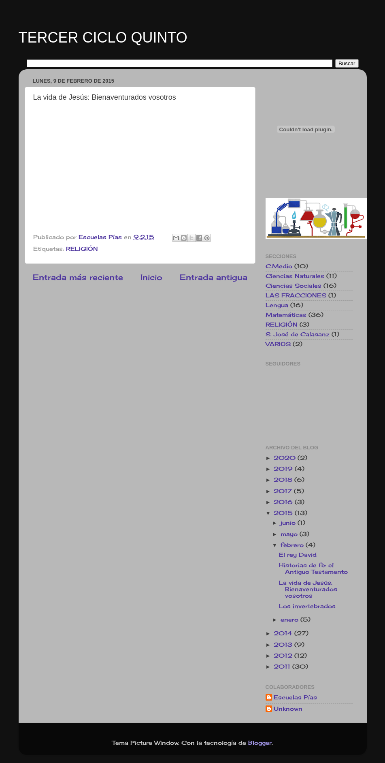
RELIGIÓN (82, 249)
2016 (284, 502)
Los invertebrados (307, 606)
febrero (293, 545)
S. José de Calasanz (298, 334)
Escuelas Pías (295, 697)
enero (290, 619)
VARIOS (278, 344)
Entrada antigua (213, 277)
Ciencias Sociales (293, 285)
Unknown (288, 708)
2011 (283, 666)
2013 (284, 644)
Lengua (277, 305)
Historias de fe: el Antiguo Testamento (313, 568)
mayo (290, 534)
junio (289, 522)
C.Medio (279, 266)
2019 (284, 469)
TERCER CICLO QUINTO (103, 37)
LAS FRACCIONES (296, 295)
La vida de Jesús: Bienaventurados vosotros (308, 589)
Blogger (260, 742)
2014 (284, 633)
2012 (284, 655)
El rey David (298, 554)
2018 (284, 480)
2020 (286, 458)
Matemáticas (286, 315)
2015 (284, 513)
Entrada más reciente (78, 277)
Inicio (151, 277)
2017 (284, 491)
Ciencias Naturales (295, 276)
